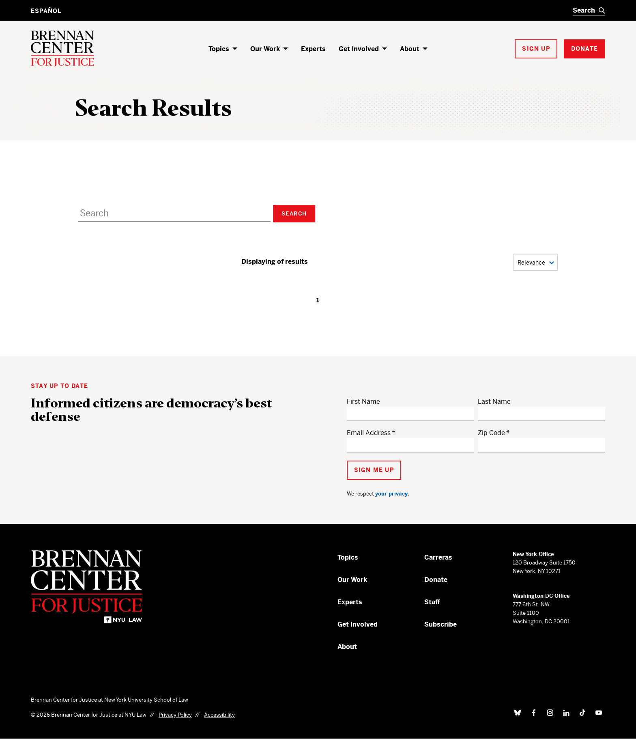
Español (46, 11)
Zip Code (491, 433)
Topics (218, 49)
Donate (435, 579)
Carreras (438, 557)
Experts (313, 49)
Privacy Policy (175, 714)
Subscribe (440, 624)
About (409, 49)
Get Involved (359, 49)
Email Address (369, 433)
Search (294, 213)
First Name (363, 401)
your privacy (391, 493)
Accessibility (219, 714)
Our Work (265, 49)
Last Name (494, 401)
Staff (432, 602)
